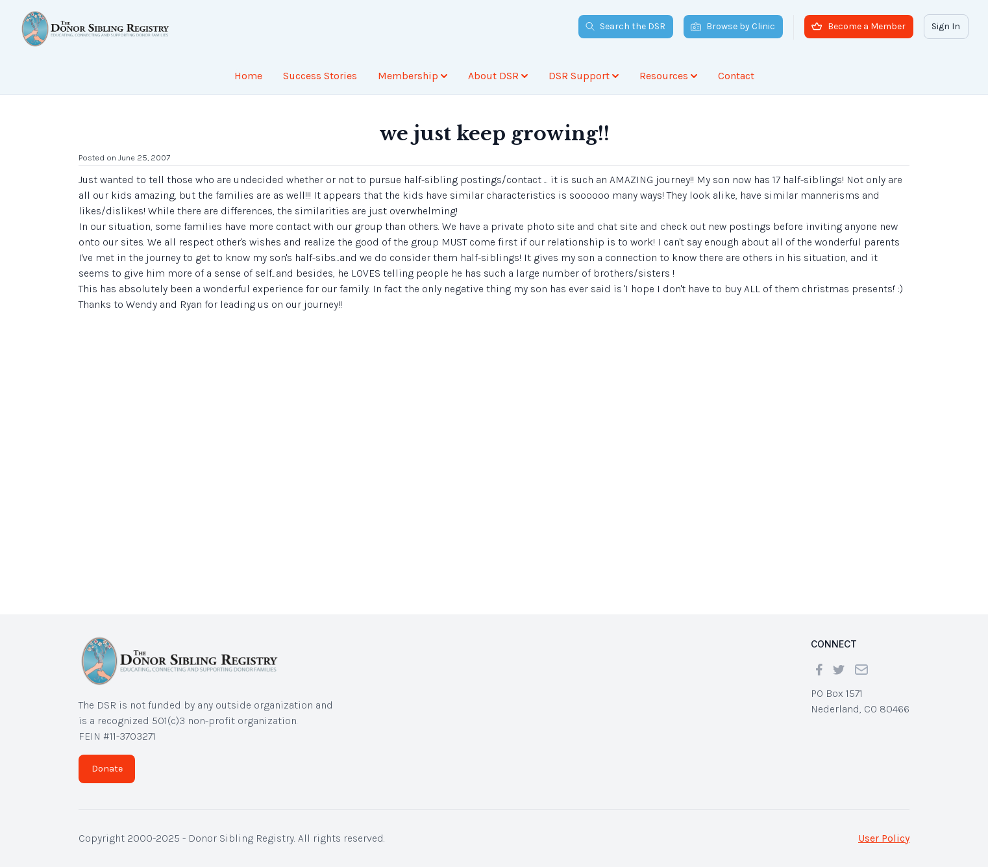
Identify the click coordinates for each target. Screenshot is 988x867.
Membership (412, 75)
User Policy (883, 838)
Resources (668, 75)
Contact (736, 75)
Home (248, 75)
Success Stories (320, 75)
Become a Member (858, 26)
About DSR (498, 75)
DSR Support (584, 75)
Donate (107, 768)
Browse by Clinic (733, 26)
